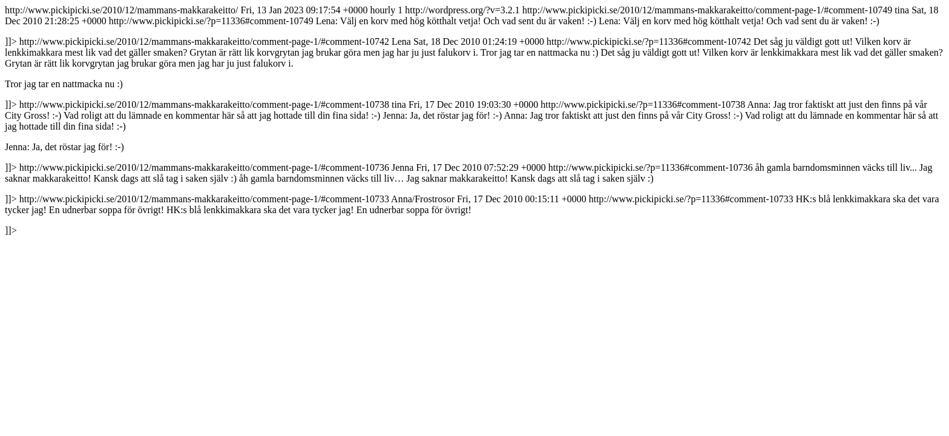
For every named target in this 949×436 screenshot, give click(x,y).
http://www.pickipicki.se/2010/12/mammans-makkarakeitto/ (474, 120)
